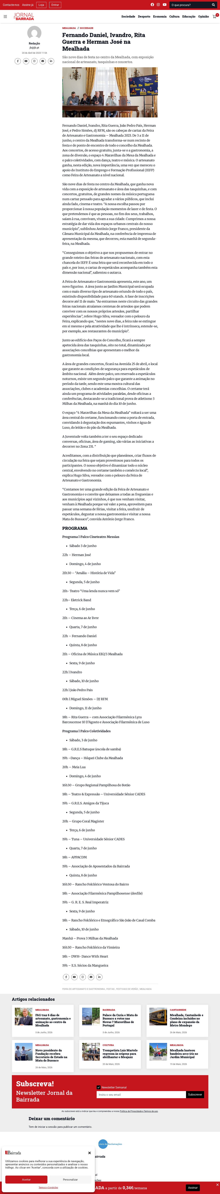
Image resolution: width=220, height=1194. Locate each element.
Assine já (27, 5)
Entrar (55, 5)
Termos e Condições (48, 1187)
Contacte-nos (11, 5)
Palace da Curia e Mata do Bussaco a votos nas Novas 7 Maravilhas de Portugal (120, 1020)
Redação (34, 43)
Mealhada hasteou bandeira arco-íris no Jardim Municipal (184, 1053)
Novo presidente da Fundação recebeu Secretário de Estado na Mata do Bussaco (51, 1055)
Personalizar (70, 1179)
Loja (41, 5)
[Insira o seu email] (141, 1094)
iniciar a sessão (47, 1126)
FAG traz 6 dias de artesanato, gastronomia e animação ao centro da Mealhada (53, 1020)
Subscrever (195, 1094)
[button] (89, 1152)
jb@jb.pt (34, 47)
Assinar (193, 1187)
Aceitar (26, 1179)
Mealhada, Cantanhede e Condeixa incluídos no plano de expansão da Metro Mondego (186, 1020)
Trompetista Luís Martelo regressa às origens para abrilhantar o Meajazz (120, 1053)
